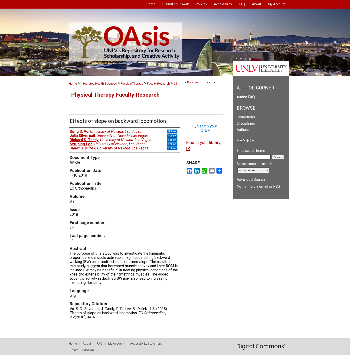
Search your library (205, 128)
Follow (172, 131)
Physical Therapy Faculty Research (115, 95)
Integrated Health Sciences (99, 83)
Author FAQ (246, 97)
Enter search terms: (251, 150)
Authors (243, 129)
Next (209, 82)
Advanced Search (251, 179)
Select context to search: (255, 164)
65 (175, 83)
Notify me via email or (258, 186)
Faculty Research (158, 83)
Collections (246, 117)
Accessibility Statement (146, 343)
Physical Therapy (132, 83)
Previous (193, 82)
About (87, 343)
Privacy (73, 349)
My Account (116, 343)
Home (73, 83)
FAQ (99, 343)
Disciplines (246, 123)
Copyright (88, 349)
